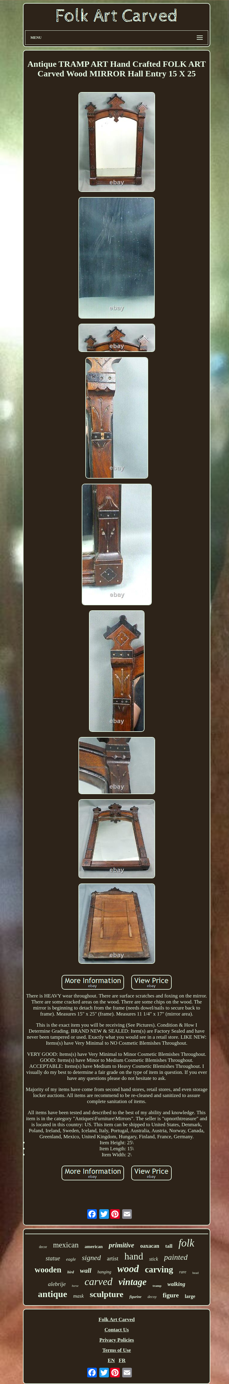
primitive (121, 1245)
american (93, 1246)
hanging (104, 1272)
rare (182, 1272)
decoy (152, 1296)
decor (43, 1247)
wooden (48, 1269)
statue (53, 1258)
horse (75, 1285)
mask (78, 1296)
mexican (66, 1245)
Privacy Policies (116, 1340)
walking (176, 1284)
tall (169, 1246)
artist (112, 1258)
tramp (157, 1285)
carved (98, 1281)
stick (153, 1259)
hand (133, 1256)
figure (171, 1295)
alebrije (57, 1284)
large (190, 1296)
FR (122, 1360)
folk (186, 1243)
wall (85, 1270)
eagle (71, 1259)
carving (159, 1269)
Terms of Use (116, 1350)
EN (111, 1360)
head (195, 1273)
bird (70, 1272)
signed (91, 1258)
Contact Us (116, 1330)
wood (128, 1268)
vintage (133, 1282)
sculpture (106, 1294)
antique (52, 1294)
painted (176, 1257)
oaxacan (149, 1246)
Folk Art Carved (117, 1319)
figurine (135, 1297)
